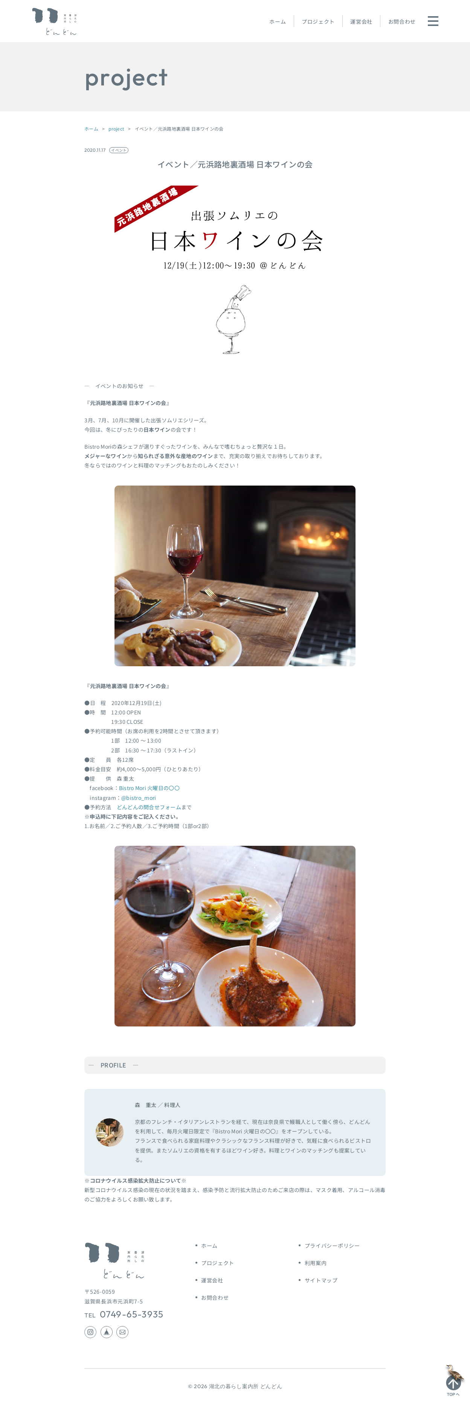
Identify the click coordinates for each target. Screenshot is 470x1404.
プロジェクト (318, 21)
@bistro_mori (138, 797)
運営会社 (361, 21)
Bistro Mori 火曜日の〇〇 (149, 788)
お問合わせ (402, 21)
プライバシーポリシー (332, 1245)
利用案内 (316, 1263)
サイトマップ (321, 1280)
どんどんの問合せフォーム (149, 807)
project (116, 128)
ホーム (277, 21)
